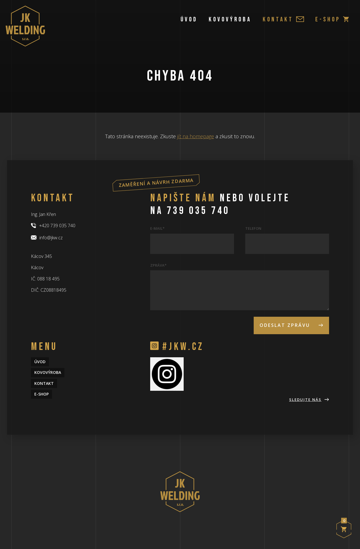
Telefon (253, 228)
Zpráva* (158, 265)
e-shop (332, 19)
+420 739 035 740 (53, 225)
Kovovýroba (230, 19)
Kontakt (283, 19)
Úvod (189, 19)
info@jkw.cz (47, 238)
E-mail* (157, 228)
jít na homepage (195, 136)
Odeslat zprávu (291, 325)
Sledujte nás (309, 399)
